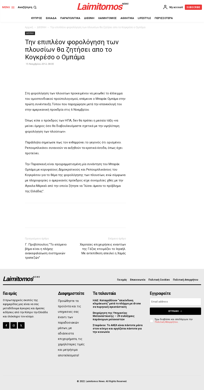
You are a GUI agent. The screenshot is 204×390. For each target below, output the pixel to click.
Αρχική (29, 27)
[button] (27, 7)
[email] (175, 301)
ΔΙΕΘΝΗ (41, 27)
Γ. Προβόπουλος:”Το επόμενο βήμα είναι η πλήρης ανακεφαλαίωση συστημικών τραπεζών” (46, 251)
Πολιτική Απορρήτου (166, 322)
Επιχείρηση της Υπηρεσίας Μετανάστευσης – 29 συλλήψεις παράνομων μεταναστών (114, 316)
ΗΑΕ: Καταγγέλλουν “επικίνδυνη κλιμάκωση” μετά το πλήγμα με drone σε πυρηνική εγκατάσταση (117, 303)
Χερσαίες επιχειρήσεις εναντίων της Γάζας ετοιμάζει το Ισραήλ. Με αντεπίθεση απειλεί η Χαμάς (103, 249)
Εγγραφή (175, 311)
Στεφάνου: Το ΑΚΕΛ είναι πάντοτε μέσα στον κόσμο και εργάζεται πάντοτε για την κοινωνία (118, 328)
